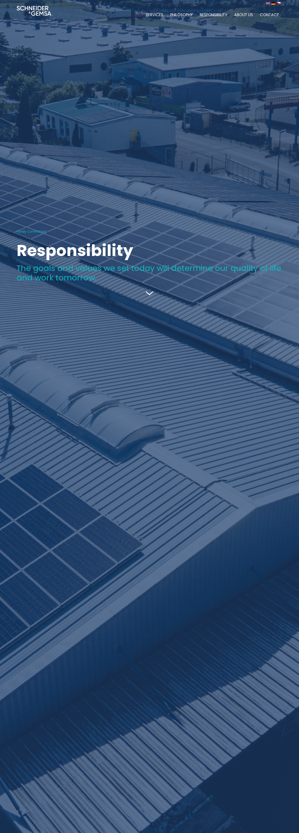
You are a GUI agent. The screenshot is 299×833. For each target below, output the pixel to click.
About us (243, 15)
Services (154, 15)
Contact (269, 15)
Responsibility (213, 15)
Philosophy (181, 15)
